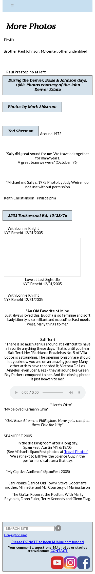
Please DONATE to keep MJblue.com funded (47, 542)
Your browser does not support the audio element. (48, 392)
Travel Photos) (76, 451)
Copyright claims (15, 535)
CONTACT (59, 551)
